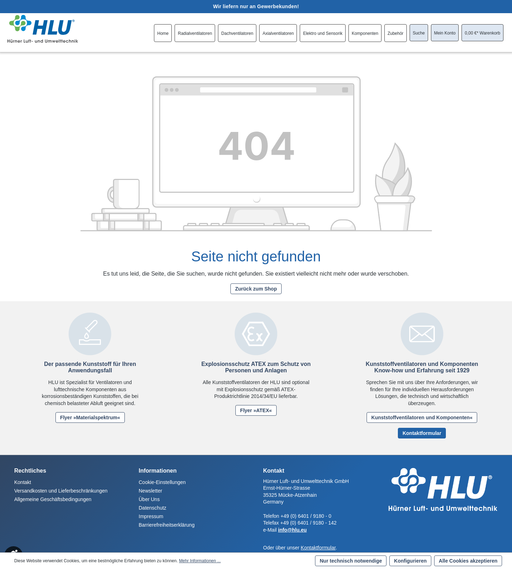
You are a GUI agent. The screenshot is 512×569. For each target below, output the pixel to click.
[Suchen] (419, 33)
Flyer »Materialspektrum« (90, 417)
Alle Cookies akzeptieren (468, 561)
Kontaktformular (421, 433)
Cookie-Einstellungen (162, 482)
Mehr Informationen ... (199, 560)
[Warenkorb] (482, 33)
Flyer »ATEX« (256, 410)
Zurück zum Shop (256, 289)
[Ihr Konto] (445, 33)
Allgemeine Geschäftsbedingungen (52, 499)
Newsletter (150, 491)
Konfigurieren (410, 561)
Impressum (151, 516)
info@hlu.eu (292, 530)
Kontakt (22, 482)
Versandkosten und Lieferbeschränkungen (60, 491)
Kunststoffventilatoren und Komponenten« (422, 417)
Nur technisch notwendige (351, 561)
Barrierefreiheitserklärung (166, 525)
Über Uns (149, 499)
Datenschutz (152, 508)
